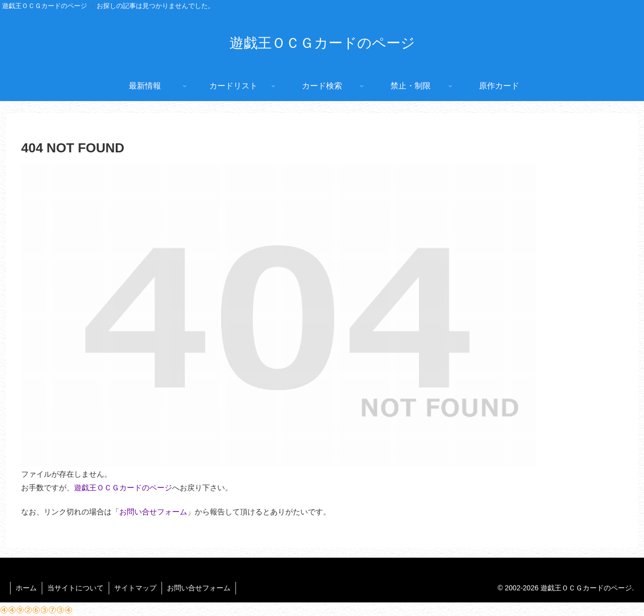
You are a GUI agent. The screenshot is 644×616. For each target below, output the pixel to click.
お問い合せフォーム (153, 511)
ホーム (26, 588)
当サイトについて (75, 588)
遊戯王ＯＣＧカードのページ (123, 487)
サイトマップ (135, 588)
